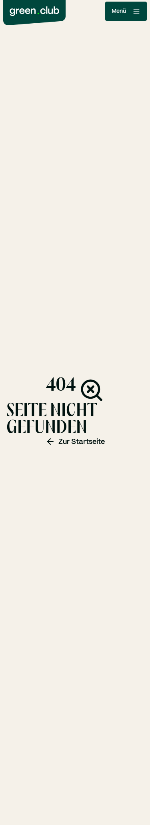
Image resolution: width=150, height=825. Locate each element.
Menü (126, 11)
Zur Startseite (75, 441)
